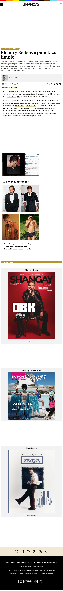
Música (15, 87)
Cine (11, 87)
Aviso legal (38, 570)
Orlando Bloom (55, 94)
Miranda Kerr (19, 105)
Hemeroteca (30, 570)
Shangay (5, 48)
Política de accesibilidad (45, 573)
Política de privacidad (16, 573)
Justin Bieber (11, 96)
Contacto (21, 570)
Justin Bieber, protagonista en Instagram (19, 244)
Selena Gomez (31, 105)
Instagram (42, 113)
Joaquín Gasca (14, 77)
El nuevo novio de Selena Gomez (15, 246)
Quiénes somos (12, 570)
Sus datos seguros (49, 570)
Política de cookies (31, 573)
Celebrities (14, 48)
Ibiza (18, 96)
